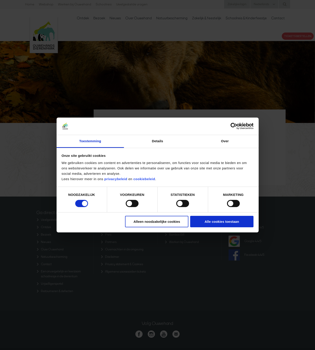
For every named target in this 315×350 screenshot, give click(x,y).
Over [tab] (225, 141)
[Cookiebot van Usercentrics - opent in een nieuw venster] (233, 126)
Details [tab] (157, 141)
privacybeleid (116, 179)
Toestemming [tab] (90, 141)
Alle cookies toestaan (222, 221)
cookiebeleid (144, 179)
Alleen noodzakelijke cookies (157, 221)
